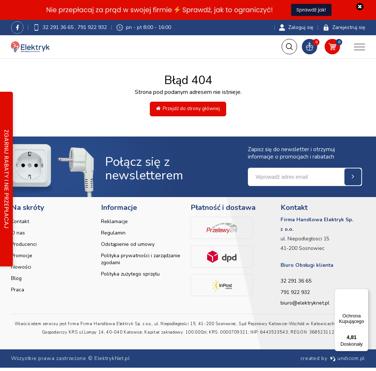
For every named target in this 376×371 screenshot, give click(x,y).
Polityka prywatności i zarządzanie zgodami (140, 262)
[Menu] (364, 293)
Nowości (21, 270)
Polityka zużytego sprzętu (130, 277)
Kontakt (20, 224)
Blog (16, 281)
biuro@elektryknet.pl (305, 306)
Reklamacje (114, 224)
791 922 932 (92, 29)
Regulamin (113, 236)
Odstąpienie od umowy (128, 247)
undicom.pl (347, 361)
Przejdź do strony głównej (188, 111)
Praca (17, 293)
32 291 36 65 (59, 29)
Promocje (21, 258)
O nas (18, 236)
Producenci (24, 247)
